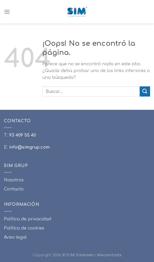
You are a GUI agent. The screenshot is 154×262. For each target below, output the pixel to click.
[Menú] (7, 11)
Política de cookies (24, 228)
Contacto (14, 189)
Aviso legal (15, 237)
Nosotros (14, 180)
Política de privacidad (27, 219)
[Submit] (145, 91)
